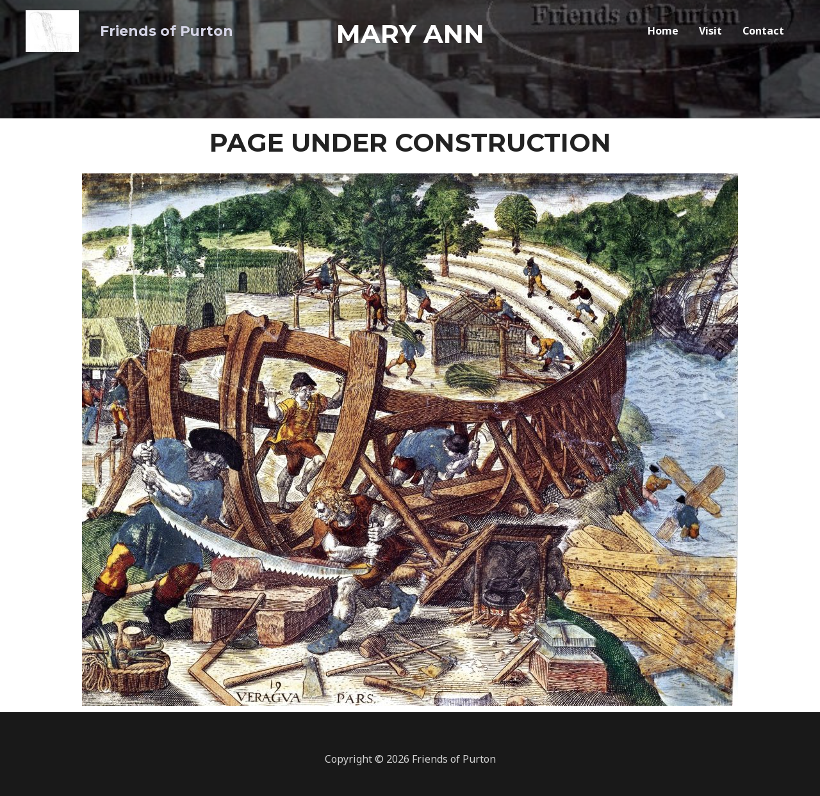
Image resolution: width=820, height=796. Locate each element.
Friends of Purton (151, 28)
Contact (763, 29)
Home (663, 29)
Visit (710, 29)
